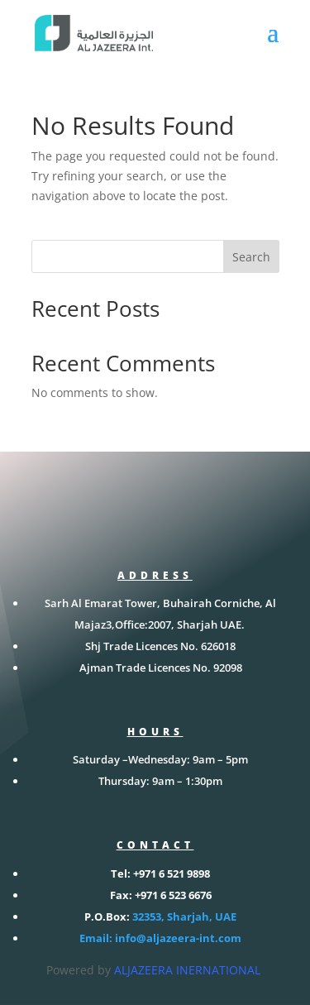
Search (251, 257)
